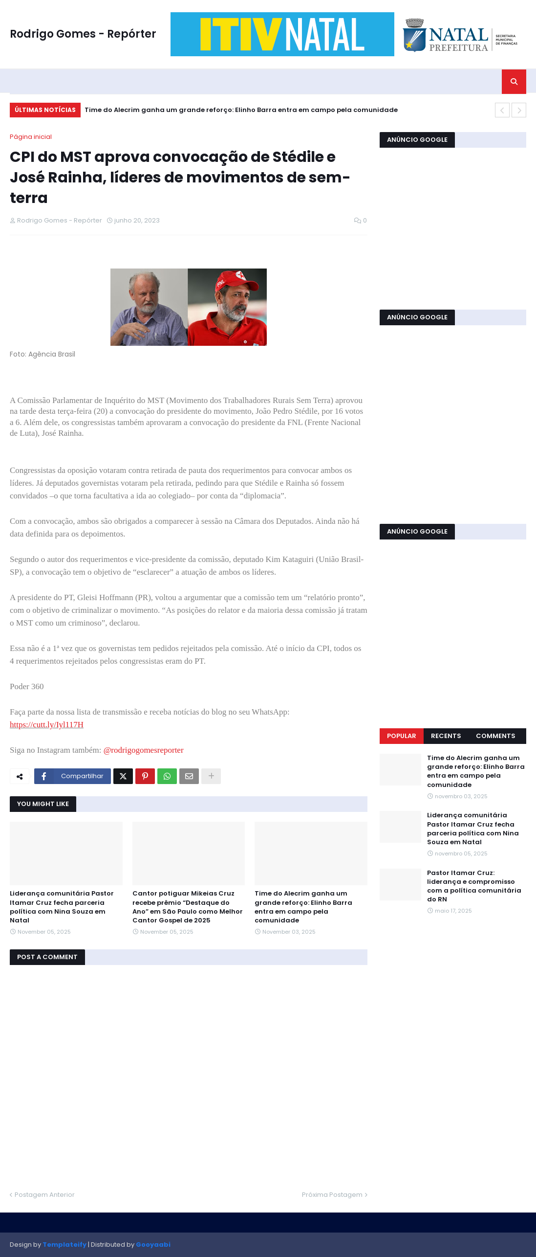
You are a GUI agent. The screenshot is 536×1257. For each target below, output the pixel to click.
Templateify (64, 1244)
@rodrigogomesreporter (144, 750)
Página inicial (31, 136)
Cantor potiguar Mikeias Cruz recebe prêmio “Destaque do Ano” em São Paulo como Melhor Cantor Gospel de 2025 (187, 907)
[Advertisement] (453, 227)
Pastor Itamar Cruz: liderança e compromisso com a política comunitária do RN (474, 886)
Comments (495, 736)
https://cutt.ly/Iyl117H (47, 724)
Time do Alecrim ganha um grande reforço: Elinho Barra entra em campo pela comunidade (241, 109)
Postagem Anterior (45, 1194)
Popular (401, 736)
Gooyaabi (153, 1244)
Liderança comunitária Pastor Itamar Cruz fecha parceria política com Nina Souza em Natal (62, 907)
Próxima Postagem (332, 1194)
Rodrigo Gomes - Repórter (83, 34)
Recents (446, 736)
